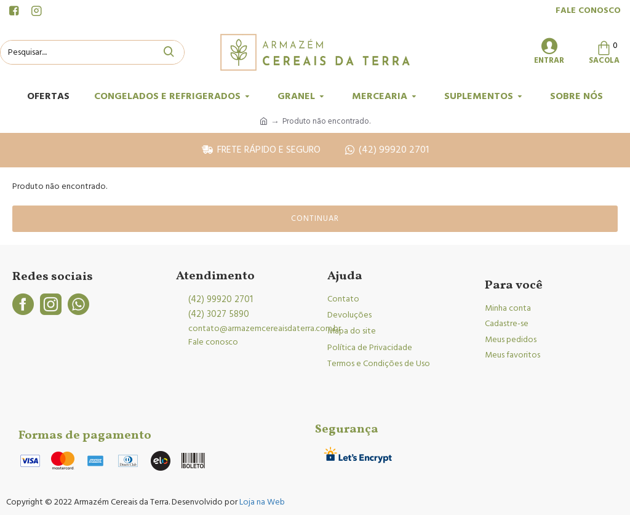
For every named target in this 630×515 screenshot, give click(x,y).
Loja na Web (261, 502)
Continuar (315, 218)
